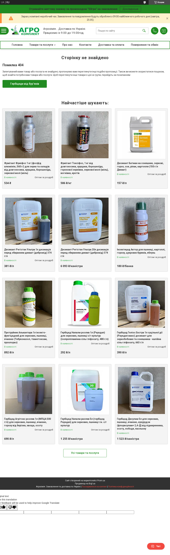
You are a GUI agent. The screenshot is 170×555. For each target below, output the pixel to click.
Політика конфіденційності (121, 486)
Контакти (85, 44)
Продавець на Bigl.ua (85, 483)
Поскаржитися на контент (94, 486)
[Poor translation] (12, 507)
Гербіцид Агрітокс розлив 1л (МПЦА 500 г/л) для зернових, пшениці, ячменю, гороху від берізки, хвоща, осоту (27, 422)
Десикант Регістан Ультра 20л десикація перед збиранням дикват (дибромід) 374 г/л (85, 252)
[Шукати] (144, 31)
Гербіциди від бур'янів (24, 83)
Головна (17, 44)
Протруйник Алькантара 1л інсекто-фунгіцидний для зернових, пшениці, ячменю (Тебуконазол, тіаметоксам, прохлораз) (25, 337)
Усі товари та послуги (85, 453)
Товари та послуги (41, 44)
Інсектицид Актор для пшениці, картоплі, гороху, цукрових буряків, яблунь (141, 251)
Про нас (67, 44)
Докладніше (130, 9)
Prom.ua (101, 480)
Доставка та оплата (111, 44)
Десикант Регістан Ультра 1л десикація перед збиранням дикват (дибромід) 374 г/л (28, 252)
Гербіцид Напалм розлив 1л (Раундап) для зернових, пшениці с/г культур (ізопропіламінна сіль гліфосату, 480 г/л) (85, 335)
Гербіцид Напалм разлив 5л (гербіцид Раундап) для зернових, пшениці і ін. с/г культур (84, 422)
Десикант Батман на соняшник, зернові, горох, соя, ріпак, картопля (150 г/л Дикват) (140, 166)
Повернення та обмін (144, 44)
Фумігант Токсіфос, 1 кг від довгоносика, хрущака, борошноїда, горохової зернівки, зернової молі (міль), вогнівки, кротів (85, 168)
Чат (156, 546)
